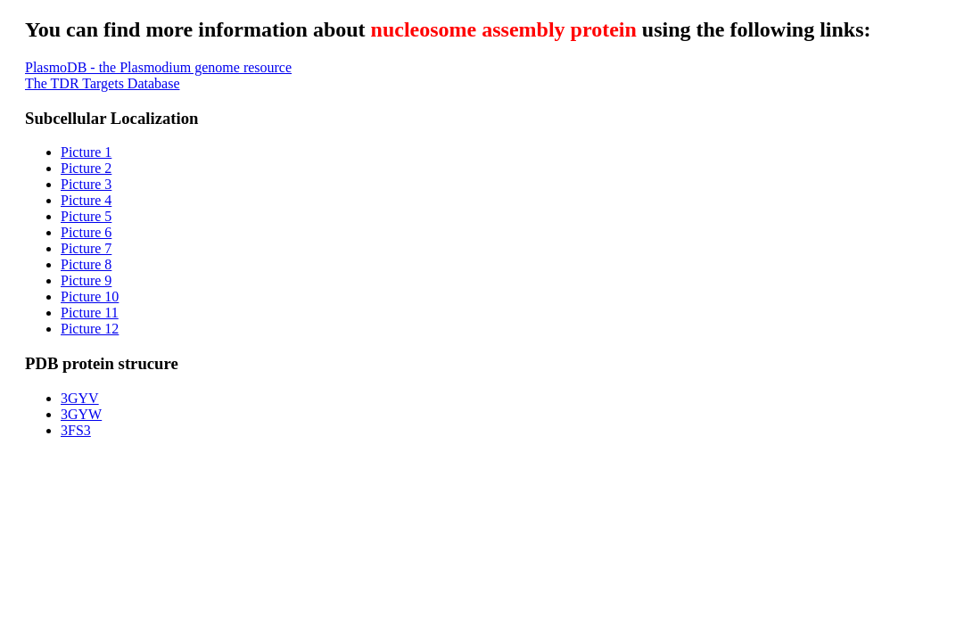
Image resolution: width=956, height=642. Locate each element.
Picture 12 (90, 328)
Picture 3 (86, 184)
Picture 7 (86, 248)
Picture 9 (86, 280)
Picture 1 (86, 152)
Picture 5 (86, 216)
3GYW (81, 414)
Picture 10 (90, 296)
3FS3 (76, 430)
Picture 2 (86, 168)
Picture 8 (86, 264)
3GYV (80, 398)
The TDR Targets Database (102, 83)
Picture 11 (90, 312)
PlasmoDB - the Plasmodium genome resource (158, 67)
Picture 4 (86, 200)
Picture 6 (86, 232)
